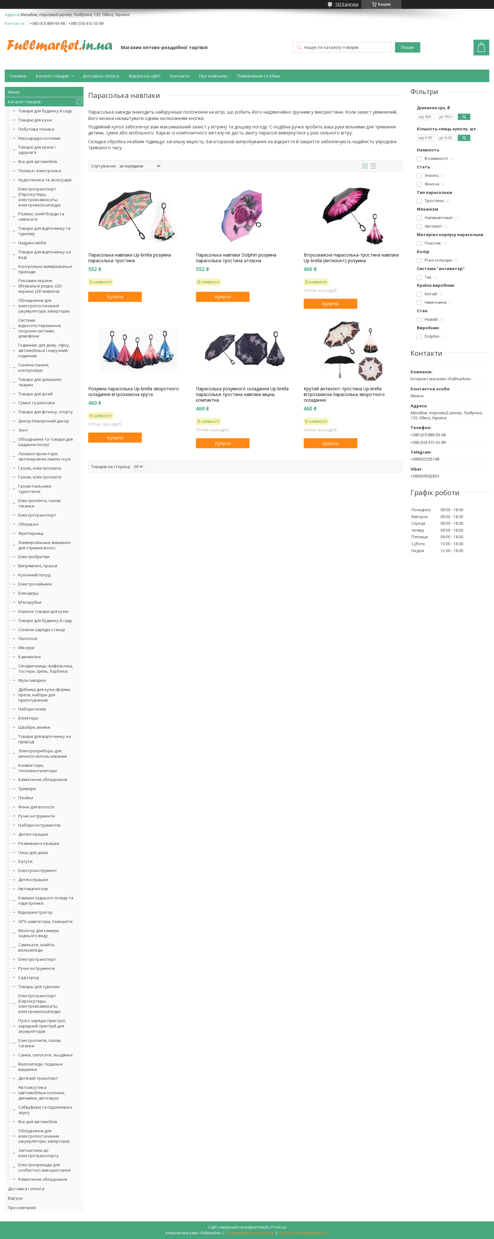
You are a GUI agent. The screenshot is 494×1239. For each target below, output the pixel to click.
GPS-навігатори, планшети (45, 921)
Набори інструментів (39, 825)
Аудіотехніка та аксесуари (45, 180)
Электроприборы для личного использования (42, 753)
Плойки (25, 798)
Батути (25, 861)
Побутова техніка (36, 129)
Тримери (27, 788)
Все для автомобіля (37, 161)
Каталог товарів (52, 76)
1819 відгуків (346, 4)
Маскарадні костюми (39, 138)
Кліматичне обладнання (42, 779)
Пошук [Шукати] (407, 47)
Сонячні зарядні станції (41, 629)
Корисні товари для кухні (43, 611)
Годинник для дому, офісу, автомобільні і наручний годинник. (44, 350)
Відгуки (15, 1198)
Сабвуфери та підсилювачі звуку (45, 1109)
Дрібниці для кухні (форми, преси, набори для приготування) (44, 695)
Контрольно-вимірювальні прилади (45, 268)
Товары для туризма (39, 986)
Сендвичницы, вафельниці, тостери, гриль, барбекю (45, 668)
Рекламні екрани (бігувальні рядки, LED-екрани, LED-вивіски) (40, 286)
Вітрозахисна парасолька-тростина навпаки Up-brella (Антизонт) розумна (351, 257)
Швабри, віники (34, 727)
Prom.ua (278, 1227)
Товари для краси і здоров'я (36, 149)
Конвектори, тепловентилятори (37, 767)
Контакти (179, 76)
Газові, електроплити (39, 468)
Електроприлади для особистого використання (44, 1167)
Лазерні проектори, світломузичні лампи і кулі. (44, 456)
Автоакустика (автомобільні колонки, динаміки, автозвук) (41, 1092)
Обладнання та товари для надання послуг (45, 441)
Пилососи (27, 638)
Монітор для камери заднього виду (38, 933)
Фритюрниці (30, 533)
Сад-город (28, 977)
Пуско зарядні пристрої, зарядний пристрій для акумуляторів (42, 1026)
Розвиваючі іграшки (38, 843)
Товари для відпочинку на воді (44, 254)
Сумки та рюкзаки (36, 402)
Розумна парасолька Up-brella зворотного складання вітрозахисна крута (133, 391)
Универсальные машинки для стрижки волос (44, 545)
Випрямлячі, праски (37, 566)
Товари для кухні (35, 120)
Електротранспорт (37, 515)
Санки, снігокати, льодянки (45, 1055)
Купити (115, 296)
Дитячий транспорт (38, 1078)
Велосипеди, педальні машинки (40, 1066)
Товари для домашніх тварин (39, 382)
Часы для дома (33, 852)
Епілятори (28, 718)
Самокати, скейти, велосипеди (36, 947)
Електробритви (33, 556)
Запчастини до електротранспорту (38, 1152)
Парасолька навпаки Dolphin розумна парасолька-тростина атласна (236, 257)
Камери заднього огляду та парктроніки (45, 900)
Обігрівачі (28, 524)
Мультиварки (32, 680)
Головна (17, 76)
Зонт (23, 430)
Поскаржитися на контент (250, 1233)
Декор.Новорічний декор (43, 421)
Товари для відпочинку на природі (44, 738)
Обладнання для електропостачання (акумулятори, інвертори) (43, 305)
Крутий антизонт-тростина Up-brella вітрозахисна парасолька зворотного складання (344, 394)
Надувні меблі (32, 243)
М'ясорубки (29, 602)
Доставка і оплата (101, 76)
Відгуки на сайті (144, 76)
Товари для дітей (35, 394)
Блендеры (28, 593)
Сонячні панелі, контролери (33, 367)
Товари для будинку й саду (45, 111)
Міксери (26, 647)
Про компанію (213, 76)
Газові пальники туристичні (34, 488)
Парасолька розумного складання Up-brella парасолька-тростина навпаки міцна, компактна (242, 394)
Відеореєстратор (35, 912)
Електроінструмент (37, 870)
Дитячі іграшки (33, 834)
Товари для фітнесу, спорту (45, 412)
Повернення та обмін (258, 76)
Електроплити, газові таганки (39, 503)
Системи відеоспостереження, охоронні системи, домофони (39, 328)
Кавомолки (29, 656)
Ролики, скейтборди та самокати (41, 216)
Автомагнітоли (33, 888)
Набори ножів (32, 709)
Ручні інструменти (36, 816)
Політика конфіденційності (304, 1233)
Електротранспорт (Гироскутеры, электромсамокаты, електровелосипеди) (39, 197)
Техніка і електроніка (39, 170)
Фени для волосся (36, 807)
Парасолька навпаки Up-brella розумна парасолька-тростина (129, 257)
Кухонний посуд (34, 575)
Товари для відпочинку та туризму (44, 230)
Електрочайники (35, 584)
